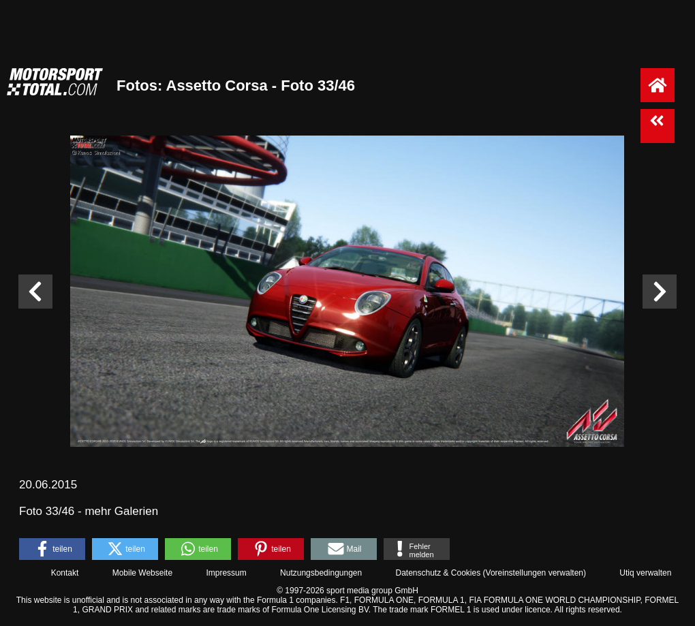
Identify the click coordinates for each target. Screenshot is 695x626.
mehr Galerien (121, 511)
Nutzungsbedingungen (321, 573)
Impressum (226, 573)
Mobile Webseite (142, 573)
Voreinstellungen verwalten (534, 573)
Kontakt (65, 573)
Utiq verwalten (645, 573)
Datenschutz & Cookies (437, 573)
